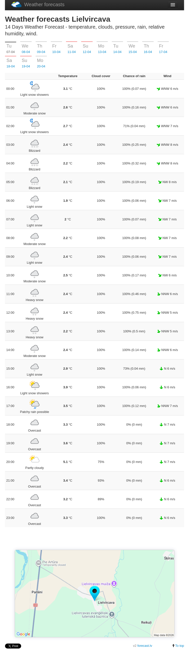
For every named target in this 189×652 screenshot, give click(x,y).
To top (178, 646)
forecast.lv (144, 646)
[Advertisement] (94, 539)
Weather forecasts (37, 4)
